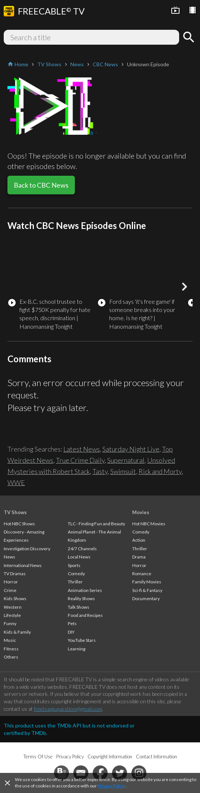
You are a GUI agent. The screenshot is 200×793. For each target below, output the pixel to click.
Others (11, 657)
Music (10, 640)
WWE (16, 482)
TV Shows (15, 512)
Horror (11, 582)
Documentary (146, 598)
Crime (10, 590)
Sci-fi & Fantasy (147, 590)
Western (13, 607)
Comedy (76, 573)
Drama (139, 557)
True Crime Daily (80, 460)
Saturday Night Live (130, 449)
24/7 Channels (82, 548)
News (9, 557)
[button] (184, 286)
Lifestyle (12, 615)
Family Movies (146, 582)
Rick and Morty (160, 471)
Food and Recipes (85, 615)
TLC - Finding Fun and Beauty (96, 523)
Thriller (75, 582)
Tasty (100, 471)
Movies (140, 512)
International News (23, 565)
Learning (76, 649)
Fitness (11, 649)
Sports (74, 565)
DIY (71, 632)
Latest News (81, 449)
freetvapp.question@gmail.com (68, 709)
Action (138, 540)
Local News (79, 557)
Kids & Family (17, 632)
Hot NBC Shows (19, 523)
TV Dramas (15, 573)
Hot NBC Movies (148, 523)
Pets (72, 623)
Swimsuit (123, 471)
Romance (141, 573)
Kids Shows (15, 598)
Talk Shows (78, 607)
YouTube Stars (82, 640)
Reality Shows (81, 598)
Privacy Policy (111, 786)
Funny (10, 623)
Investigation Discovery (27, 548)
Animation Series (85, 590)
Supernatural (126, 460)
